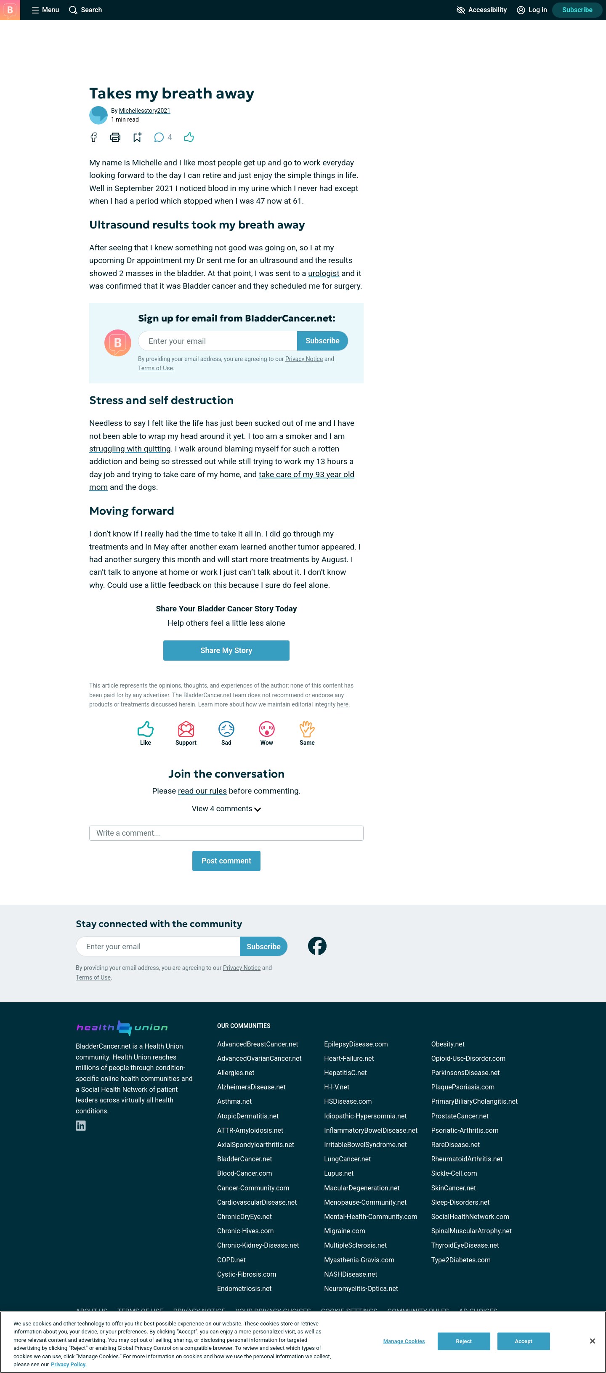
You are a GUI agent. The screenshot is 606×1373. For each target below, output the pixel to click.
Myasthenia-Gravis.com (359, 1260)
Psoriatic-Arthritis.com (465, 1130)
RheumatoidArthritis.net (467, 1159)
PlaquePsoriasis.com (463, 1087)
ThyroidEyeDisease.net (465, 1245)
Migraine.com (344, 1231)
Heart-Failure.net (349, 1058)
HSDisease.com (348, 1101)
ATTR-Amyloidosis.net (250, 1130)
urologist (323, 273)
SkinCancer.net (453, 1188)
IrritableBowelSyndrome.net (365, 1145)
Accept (523, 1341)
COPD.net (231, 1260)
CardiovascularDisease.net (257, 1202)
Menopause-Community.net (365, 1202)
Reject (464, 1341)
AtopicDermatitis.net (248, 1116)
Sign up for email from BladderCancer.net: (236, 318)
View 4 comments (226, 808)
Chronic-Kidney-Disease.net (258, 1245)
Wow (262, 733)
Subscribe (577, 10)
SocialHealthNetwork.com (470, 1217)
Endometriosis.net (244, 1289)
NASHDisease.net (350, 1274)
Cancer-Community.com (253, 1188)
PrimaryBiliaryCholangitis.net (474, 1101)
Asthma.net (234, 1101)
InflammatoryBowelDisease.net (370, 1130)
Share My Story (226, 650)
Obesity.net (448, 1044)
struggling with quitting (130, 449)
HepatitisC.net (345, 1073)
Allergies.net (235, 1073)
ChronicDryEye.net (244, 1217)
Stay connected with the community (159, 923)
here (342, 704)
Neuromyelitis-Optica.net (361, 1289)
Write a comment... (128, 833)
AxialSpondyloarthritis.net (255, 1145)
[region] (303, 1342)
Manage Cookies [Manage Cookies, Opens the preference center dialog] (404, 1341)
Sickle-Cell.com (454, 1173)
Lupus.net (339, 1173)
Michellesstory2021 (144, 110)
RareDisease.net (455, 1145)
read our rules (202, 791)
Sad (222, 733)
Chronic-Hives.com (245, 1231)
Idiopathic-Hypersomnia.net (365, 1116)
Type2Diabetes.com (461, 1260)
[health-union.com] (122, 1027)
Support (183, 733)
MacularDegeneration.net (361, 1188)
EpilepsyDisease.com (356, 1044)
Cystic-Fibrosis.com (246, 1274)
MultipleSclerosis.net (355, 1245)
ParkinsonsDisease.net (465, 1073)
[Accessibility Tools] (481, 10)
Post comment (226, 860)
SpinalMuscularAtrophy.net (471, 1231)
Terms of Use (155, 368)
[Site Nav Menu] (45, 10)
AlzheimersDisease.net (251, 1087)
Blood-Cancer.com (244, 1173)
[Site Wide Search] (85, 10)
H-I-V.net (336, 1087)
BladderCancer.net (244, 1159)
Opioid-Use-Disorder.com (468, 1058)
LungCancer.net (347, 1159)
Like (141, 733)
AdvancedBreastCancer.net (257, 1044)
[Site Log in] (532, 10)
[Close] (592, 1341)
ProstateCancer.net (460, 1116)
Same (303, 733)
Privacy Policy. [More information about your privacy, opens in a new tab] (69, 1364)
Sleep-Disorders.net (460, 1202)
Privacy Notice (304, 359)
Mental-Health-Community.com (370, 1217)
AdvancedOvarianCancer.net (259, 1058)
